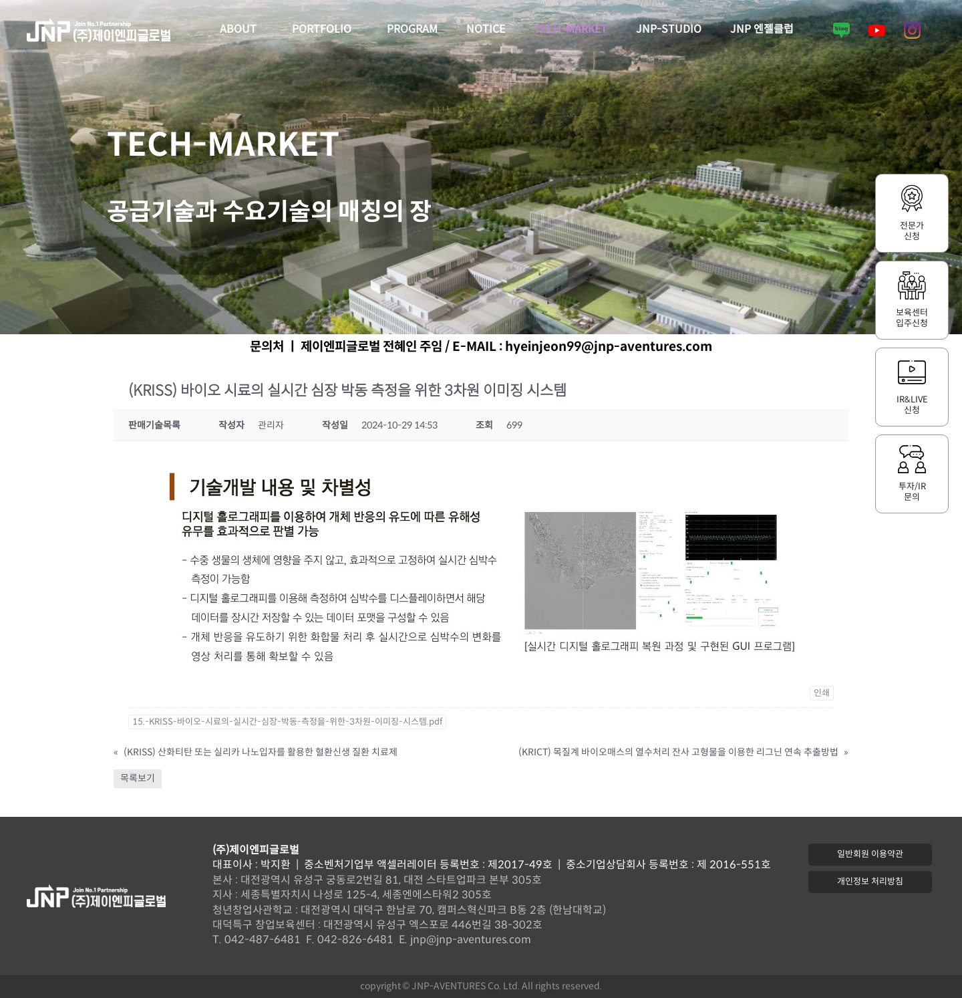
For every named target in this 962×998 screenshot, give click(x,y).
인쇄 (822, 693)
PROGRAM (412, 29)
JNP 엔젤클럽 (762, 29)
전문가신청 (912, 231)
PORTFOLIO (325, 30)
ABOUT (241, 30)
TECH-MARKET (570, 29)
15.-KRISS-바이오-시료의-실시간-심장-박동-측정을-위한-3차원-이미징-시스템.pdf (287, 722)
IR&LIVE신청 (912, 405)
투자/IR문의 (912, 492)
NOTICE (485, 29)
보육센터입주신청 (912, 318)
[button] (870, 855)
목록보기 (137, 778)
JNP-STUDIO (668, 29)
